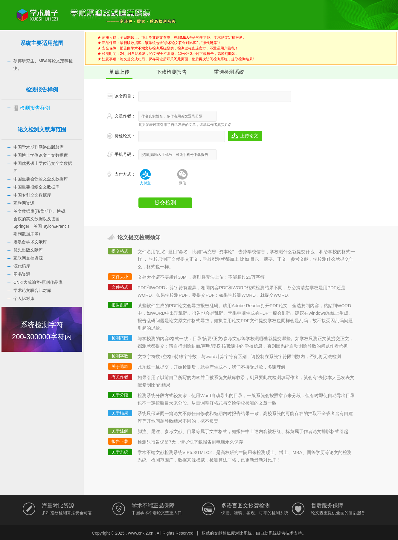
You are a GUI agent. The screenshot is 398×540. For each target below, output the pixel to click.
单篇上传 (119, 72)
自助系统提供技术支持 (281, 533)
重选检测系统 (229, 72)
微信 (182, 183)
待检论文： (125, 135)
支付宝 (145, 183)
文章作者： (125, 116)
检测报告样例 (35, 108)
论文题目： (125, 96)
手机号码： (125, 154)
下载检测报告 (171, 72)
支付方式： (125, 174)
